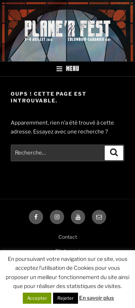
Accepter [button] (37, 298)
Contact (67, 237)
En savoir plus (96, 298)
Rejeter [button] (65, 298)
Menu (67, 68)
